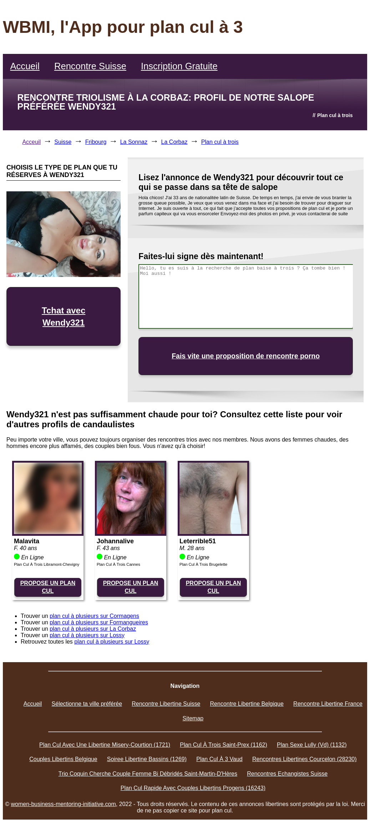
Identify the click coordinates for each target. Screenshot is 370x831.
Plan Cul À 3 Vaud (219, 759)
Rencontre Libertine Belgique (247, 704)
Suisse (62, 142)
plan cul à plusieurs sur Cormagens (94, 616)
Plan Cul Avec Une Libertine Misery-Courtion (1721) (104, 745)
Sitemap (193, 718)
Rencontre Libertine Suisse (166, 704)
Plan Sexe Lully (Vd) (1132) (312, 745)
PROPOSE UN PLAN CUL (48, 587)
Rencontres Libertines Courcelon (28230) (304, 759)
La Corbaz (174, 142)
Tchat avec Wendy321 (63, 316)
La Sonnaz (134, 142)
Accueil (25, 66)
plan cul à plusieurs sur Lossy (87, 635)
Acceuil (31, 142)
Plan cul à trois (220, 142)
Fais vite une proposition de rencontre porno (246, 356)
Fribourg (96, 142)
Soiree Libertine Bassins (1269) (147, 759)
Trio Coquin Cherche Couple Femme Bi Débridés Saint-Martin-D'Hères (148, 774)
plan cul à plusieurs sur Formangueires (99, 622)
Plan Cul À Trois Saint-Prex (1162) (223, 745)
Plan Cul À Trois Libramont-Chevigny (46, 564)
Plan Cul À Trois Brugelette (203, 564)
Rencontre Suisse (90, 66)
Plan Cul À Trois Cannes (118, 564)
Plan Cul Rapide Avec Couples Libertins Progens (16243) (193, 788)
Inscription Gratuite (179, 66)
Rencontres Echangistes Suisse (287, 774)
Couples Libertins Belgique (63, 759)
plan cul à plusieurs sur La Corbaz (93, 629)
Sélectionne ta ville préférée (87, 704)
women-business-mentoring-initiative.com (63, 804)
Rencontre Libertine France (328, 704)
